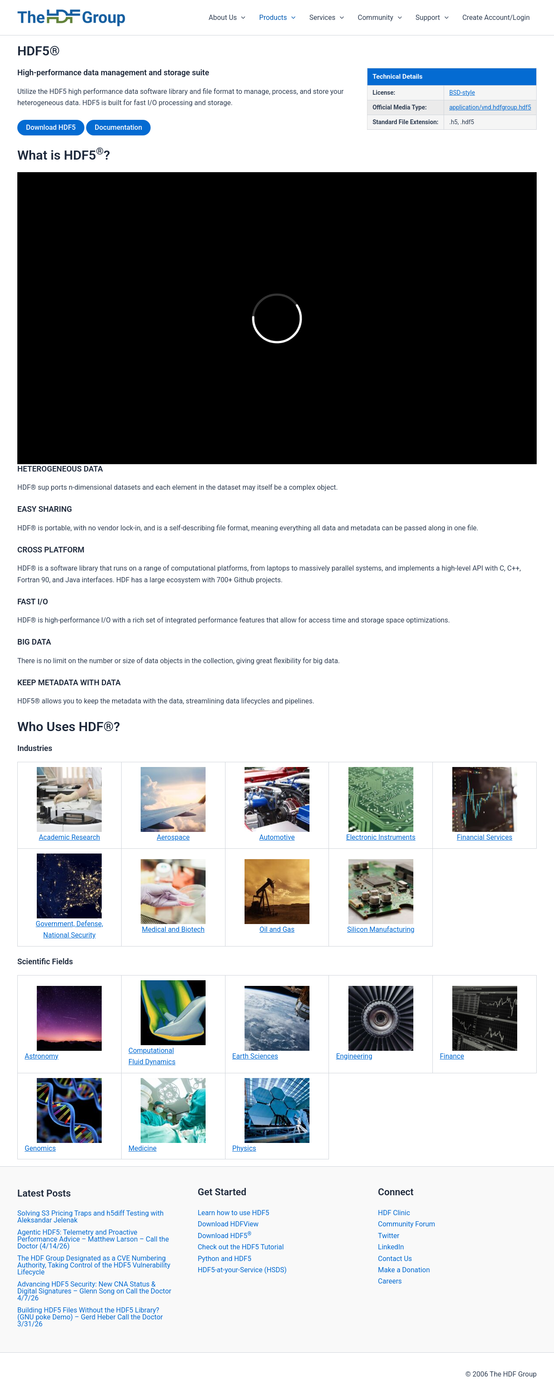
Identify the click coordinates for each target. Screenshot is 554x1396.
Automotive (277, 804)
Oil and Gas (277, 896)
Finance (478, 1023)
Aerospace (173, 804)
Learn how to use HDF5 (233, 1213)
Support (432, 17)
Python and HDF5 (224, 1259)
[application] (241, 17)
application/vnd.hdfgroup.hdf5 (490, 107)
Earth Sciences (270, 1023)
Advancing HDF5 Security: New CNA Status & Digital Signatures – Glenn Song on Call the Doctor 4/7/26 (94, 1291)
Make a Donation (404, 1270)
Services (326, 17)
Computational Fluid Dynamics (167, 1023)
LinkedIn (391, 1247)
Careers (390, 1281)
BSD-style (462, 92)
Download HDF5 (51, 127)
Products (277, 17)
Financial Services (484, 804)
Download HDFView (228, 1224)
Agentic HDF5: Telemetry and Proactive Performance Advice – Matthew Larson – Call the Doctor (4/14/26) (93, 1239)
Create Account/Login (496, 17)
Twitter (388, 1236)
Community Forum (406, 1224)
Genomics (63, 1115)
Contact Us (395, 1259)
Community (380, 17)
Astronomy (63, 1023)
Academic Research (69, 804)
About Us (227, 17)
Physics (270, 1115)
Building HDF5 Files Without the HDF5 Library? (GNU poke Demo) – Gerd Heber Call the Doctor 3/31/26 (90, 1317)
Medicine (167, 1115)
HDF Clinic (394, 1213)
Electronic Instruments (381, 804)
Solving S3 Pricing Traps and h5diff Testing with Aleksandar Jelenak (90, 1216)
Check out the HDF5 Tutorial (241, 1247)
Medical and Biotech (173, 896)
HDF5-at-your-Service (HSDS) (242, 1270)
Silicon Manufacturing (381, 896)
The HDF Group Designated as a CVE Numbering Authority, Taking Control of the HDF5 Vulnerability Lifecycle (94, 1265)
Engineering (374, 1023)
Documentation (118, 127)
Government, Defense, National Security (69, 896)
